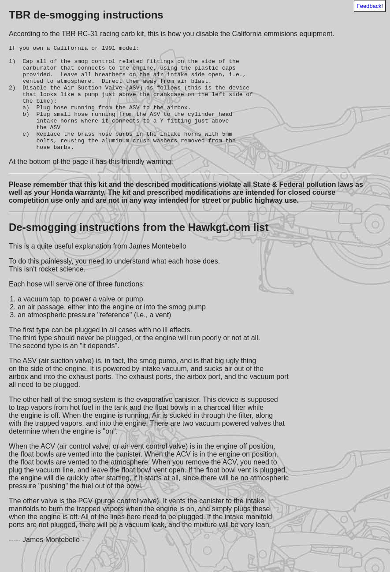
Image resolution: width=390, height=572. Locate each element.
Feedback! (370, 6)
